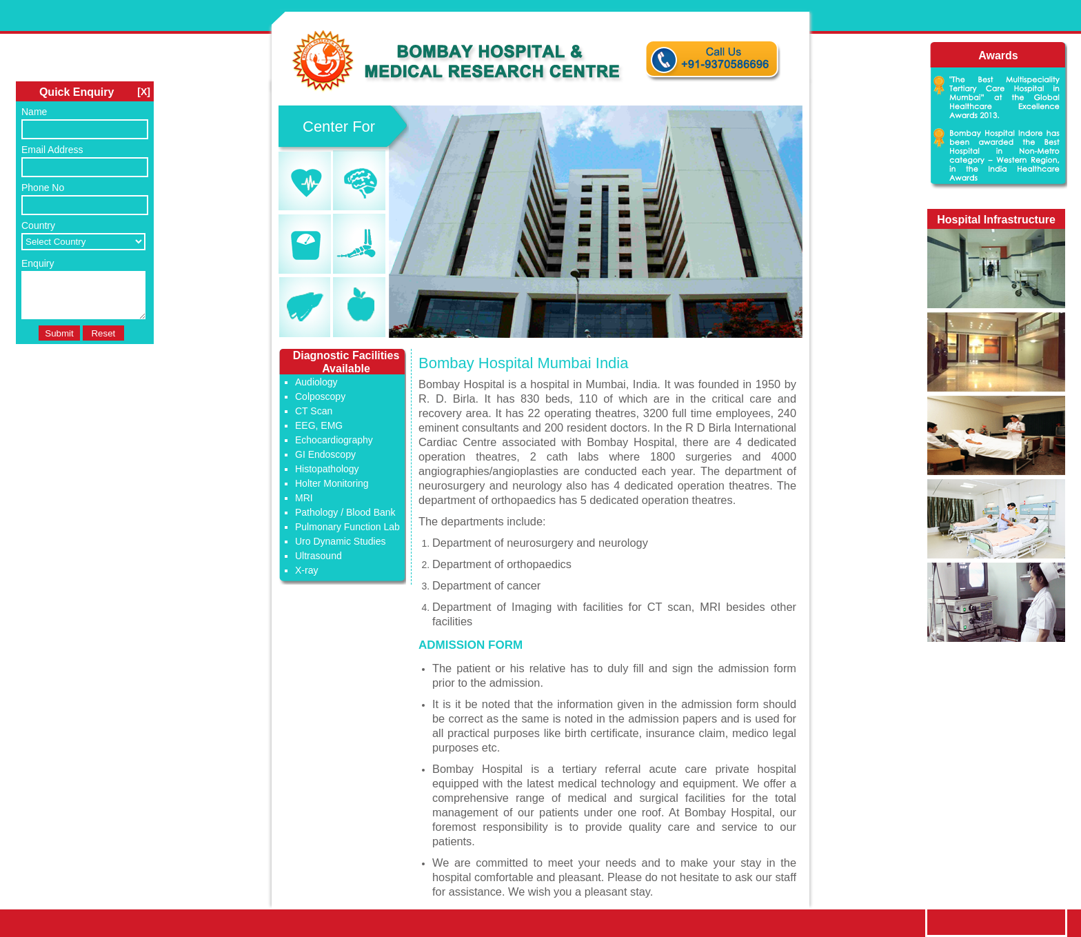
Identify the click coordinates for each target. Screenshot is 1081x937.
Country (38, 225)
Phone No (42, 187)
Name (34, 111)
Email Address (52, 149)
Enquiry (37, 263)
